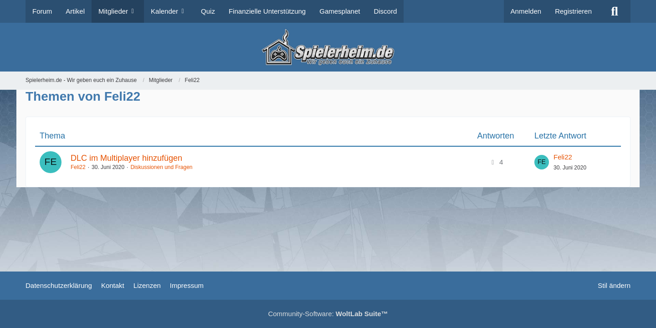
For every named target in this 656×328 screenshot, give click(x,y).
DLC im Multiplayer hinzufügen (126, 158)
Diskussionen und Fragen (161, 167)
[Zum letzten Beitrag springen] (541, 162)
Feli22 (78, 167)
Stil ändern (614, 285)
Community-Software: (328, 314)
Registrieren (573, 11)
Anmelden (526, 11)
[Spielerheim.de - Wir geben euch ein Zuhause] (327, 47)
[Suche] (614, 11)
